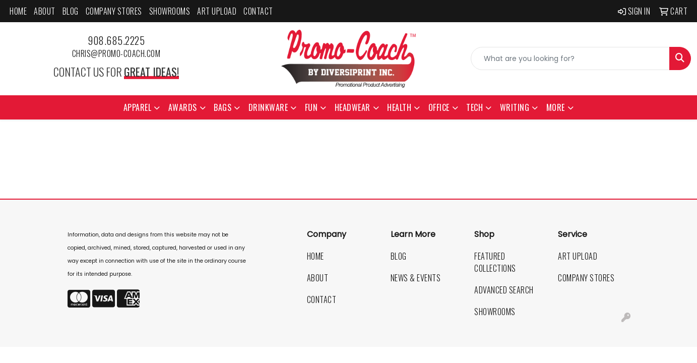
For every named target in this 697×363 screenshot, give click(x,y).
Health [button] (399, 107)
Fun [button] (311, 107)
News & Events (416, 278)
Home (18, 11)
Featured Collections (495, 262)
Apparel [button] (137, 107)
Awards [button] (182, 107)
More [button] (555, 107)
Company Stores (114, 11)
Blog (70, 11)
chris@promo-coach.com (116, 53)
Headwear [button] (352, 107)
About (44, 11)
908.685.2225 (116, 40)
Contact (258, 11)
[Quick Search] (570, 58)
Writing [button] (515, 107)
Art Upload (216, 11)
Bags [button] (222, 107)
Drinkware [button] (268, 107)
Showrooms (170, 11)
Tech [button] (474, 107)
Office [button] (439, 107)
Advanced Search (504, 290)
